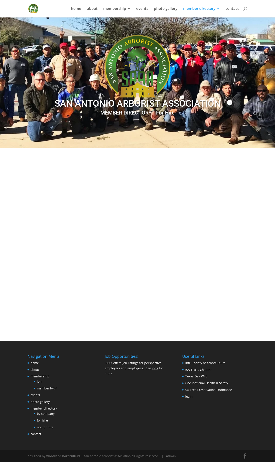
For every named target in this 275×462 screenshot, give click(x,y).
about (92, 9)
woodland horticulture (63, 456)
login (188, 396)
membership (114, 9)
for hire (42, 420)
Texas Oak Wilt (196, 376)
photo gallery (165, 9)
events (142, 9)
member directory (199, 9)
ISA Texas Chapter (198, 370)
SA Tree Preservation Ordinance (208, 390)
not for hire (45, 427)
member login (47, 388)
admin (171, 456)
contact (232, 9)
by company (46, 414)
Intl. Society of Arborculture (205, 363)
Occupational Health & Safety (206, 383)
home (76, 9)
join (39, 381)
